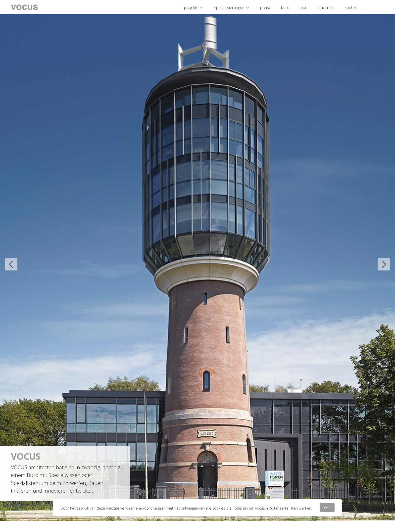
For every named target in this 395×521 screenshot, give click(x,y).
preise (265, 7)
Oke (327, 507)
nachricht (326, 7)
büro (285, 7)
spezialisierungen (229, 7)
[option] (197, 260)
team (303, 7)
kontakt (351, 7)
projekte (191, 7)
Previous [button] (7, 260)
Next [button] (380, 260)
